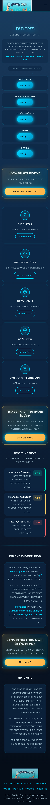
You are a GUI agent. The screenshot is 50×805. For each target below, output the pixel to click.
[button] (44, 6)
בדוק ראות (25, 85)
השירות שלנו (17, 788)
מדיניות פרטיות (15, 783)
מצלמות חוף (42, 788)
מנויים (5, 783)
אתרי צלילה (30, 788)
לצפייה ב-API (25, 662)
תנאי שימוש (28, 783)
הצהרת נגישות (41, 783)
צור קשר (6, 788)
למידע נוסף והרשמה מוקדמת (25, 191)
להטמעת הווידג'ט (25, 437)
